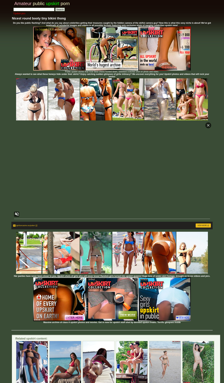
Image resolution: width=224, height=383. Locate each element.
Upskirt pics (19, 13)
